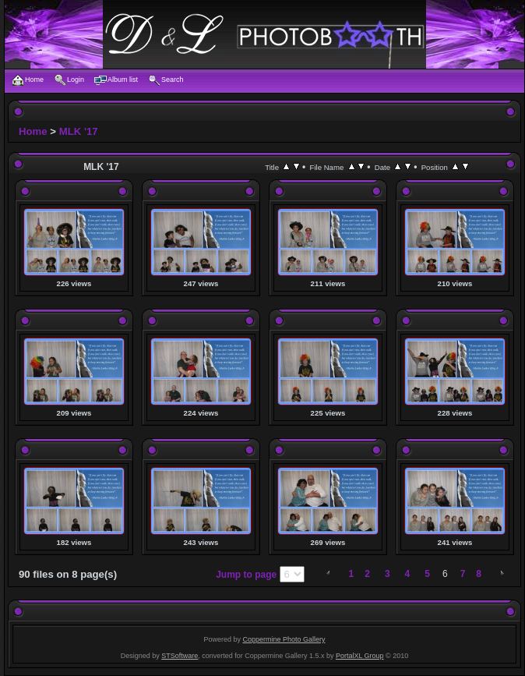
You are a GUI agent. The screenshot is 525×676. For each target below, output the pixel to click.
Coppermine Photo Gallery (283, 639)
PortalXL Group (360, 656)
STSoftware (179, 656)
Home (33, 131)
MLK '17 (78, 131)
